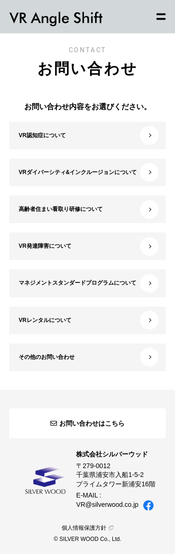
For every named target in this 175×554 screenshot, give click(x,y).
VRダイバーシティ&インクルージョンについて (89, 172)
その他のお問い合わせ (89, 357)
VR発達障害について (89, 246)
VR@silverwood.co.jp (107, 504)
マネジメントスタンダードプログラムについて (89, 283)
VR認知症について (89, 135)
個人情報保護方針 (87, 528)
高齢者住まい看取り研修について (89, 209)
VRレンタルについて (89, 320)
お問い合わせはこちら (87, 423)
